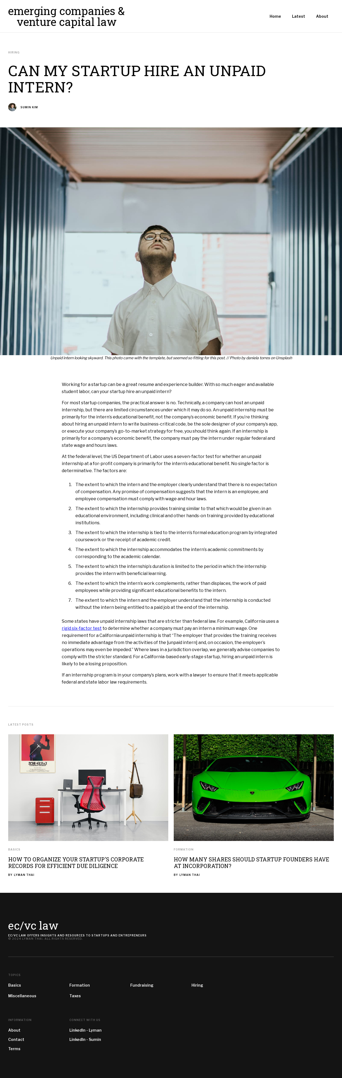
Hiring (197, 985)
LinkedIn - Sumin (85, 1039)
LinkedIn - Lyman (85, 1030)
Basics (14, 849)
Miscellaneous (22, 995)
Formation (184, 849)
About (14, 1030)
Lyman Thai (24, 874)
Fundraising (142, 985)
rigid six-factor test (82, 628)
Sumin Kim (29, 107)
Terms (14, 1048)
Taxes (75, 995)
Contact (16, 1039)
